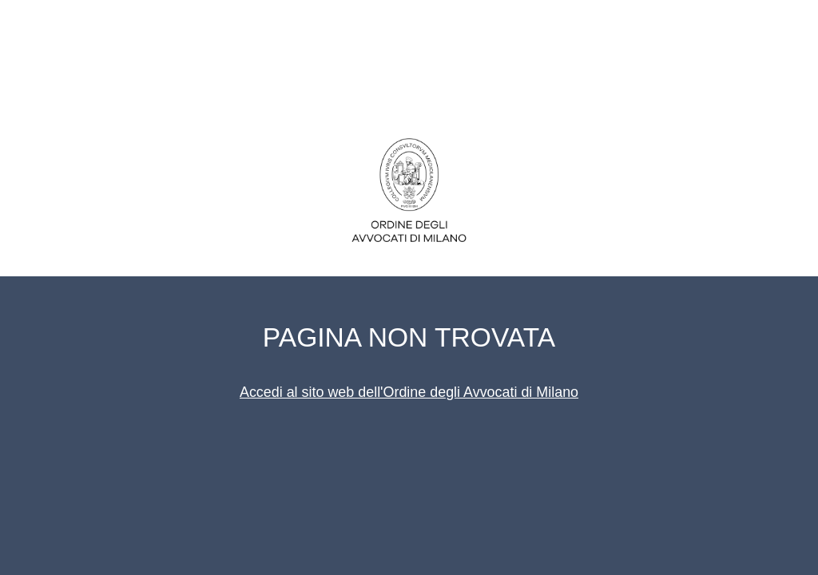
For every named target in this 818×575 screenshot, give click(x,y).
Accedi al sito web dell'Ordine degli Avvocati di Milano (409, 392)
